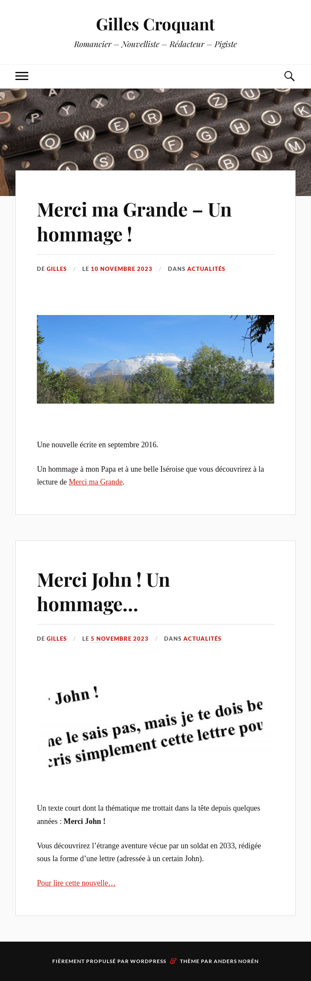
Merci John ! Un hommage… (103, 591)
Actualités (206, 268)
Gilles (57, 268)
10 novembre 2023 (122, 268)
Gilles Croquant (155, 24)
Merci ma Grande (96, 482)
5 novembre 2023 (120, 638)
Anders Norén (236, 961)
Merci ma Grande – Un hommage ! (134, 221)
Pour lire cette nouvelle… (76, 883)
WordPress (148, 961)
